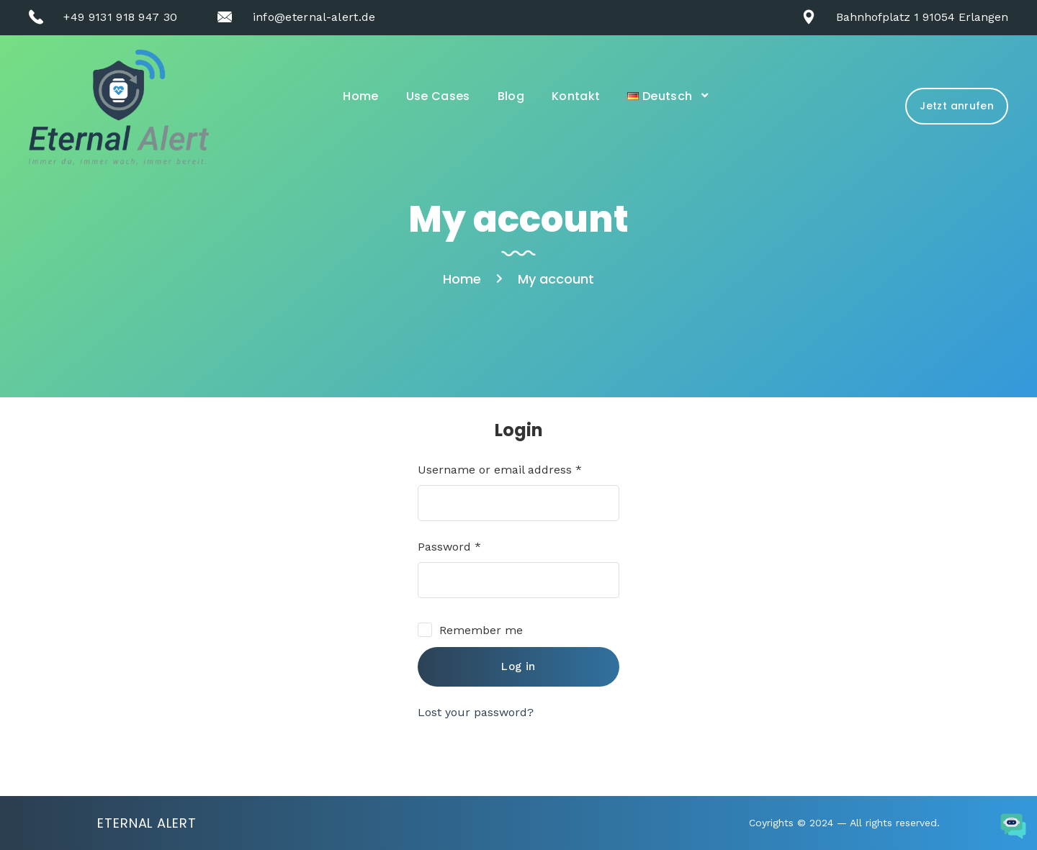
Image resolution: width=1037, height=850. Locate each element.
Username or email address (500, 469)
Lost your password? (476, 712)
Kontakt (576, 96)
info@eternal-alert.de (314, 17)
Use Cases (438, 96)
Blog (511, 96)
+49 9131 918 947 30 (120, 17)
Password (449, 546)
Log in (518, 666)
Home (360, 96)
